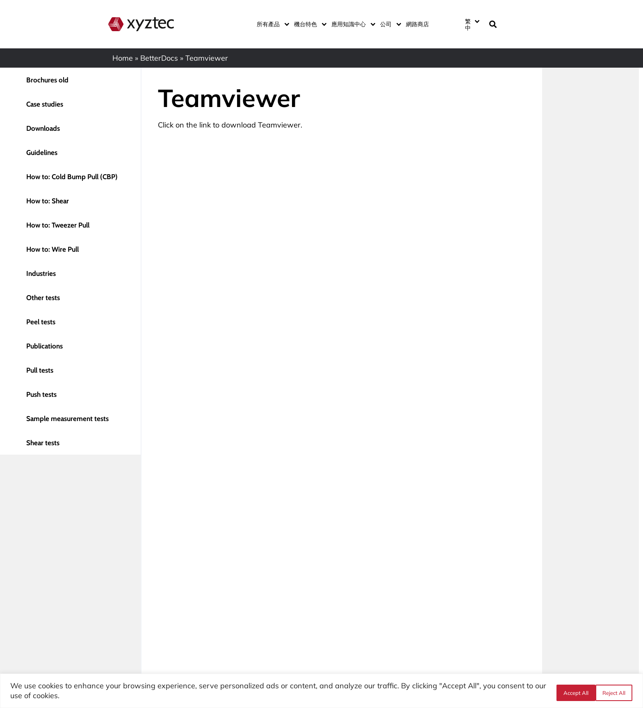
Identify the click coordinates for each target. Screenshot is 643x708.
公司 (389, 24)
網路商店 (417, 24)
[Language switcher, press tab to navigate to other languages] (472, 24)
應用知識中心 (351, 24)
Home (122, 58)
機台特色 (308, 24)
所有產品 (271, 24)
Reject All (572, 691)
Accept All (613, 691)
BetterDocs (159, 58)
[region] (321, 691)
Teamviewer (279, 125)
